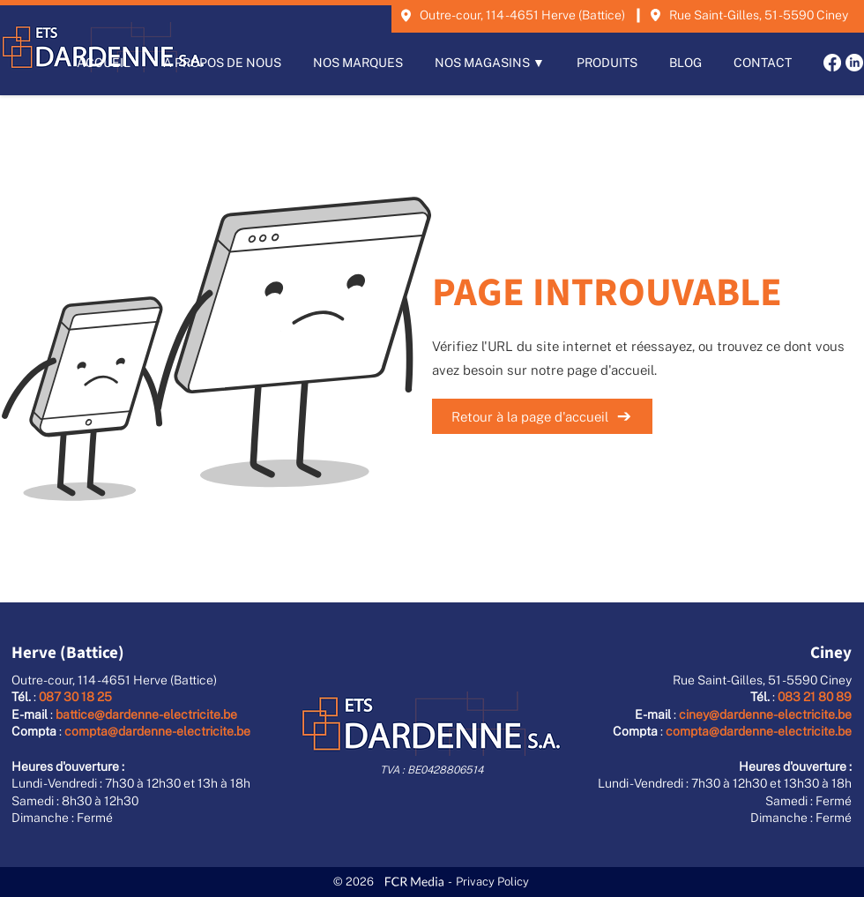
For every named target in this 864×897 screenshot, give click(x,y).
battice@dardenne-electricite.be (146, 714)
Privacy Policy (492, 881)
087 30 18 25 (75, 697)
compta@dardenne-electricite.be (157, 731)
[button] (490, 62)
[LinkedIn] (854, 62)
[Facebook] (832, 62)
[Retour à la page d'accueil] (542, 416)
